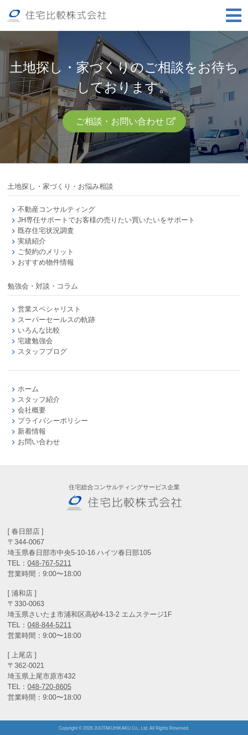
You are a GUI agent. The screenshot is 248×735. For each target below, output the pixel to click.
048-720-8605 (49, 686)
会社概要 (32, 410)
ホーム (28, 389)
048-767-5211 (49, 563)
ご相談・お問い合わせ (120, 121)
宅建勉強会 (46, 341)
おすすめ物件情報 (46, 262)
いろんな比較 (39, 330)
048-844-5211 (49, 625)
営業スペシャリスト (49, 309)
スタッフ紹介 (39, 399)
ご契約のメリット (46, 251)
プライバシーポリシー (53, 420)
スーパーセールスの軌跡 (56, 319)
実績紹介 (32, 241)
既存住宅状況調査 (46, 230)
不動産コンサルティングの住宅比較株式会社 (56, 15)
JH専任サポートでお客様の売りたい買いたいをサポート (107, 220)
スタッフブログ (42, 351)
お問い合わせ (39, 442)
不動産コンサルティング (56, 209)
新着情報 (32, 431)
